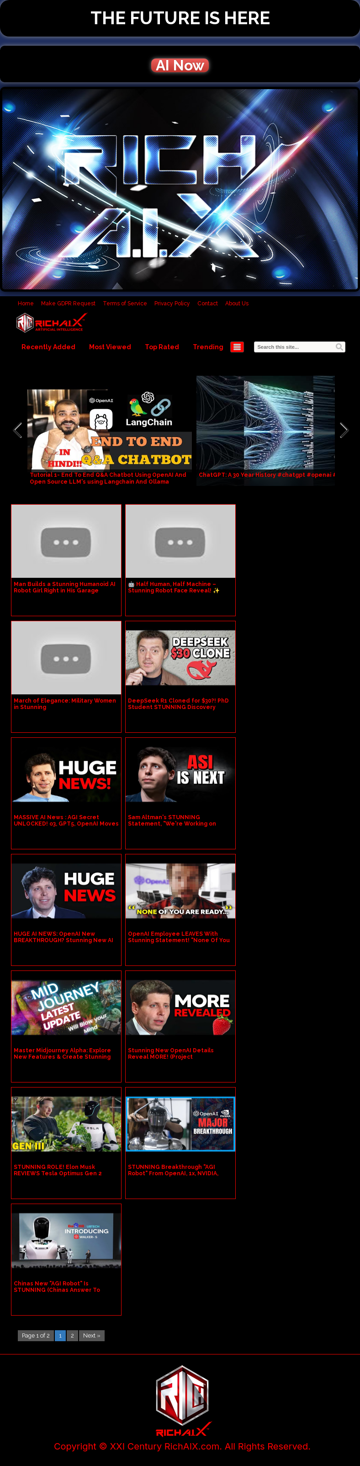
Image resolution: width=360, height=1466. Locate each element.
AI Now (180, 65)
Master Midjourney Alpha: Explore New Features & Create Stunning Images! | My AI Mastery (62, 1056)
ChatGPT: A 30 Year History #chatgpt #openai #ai (270, 475)
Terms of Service (125, 303)
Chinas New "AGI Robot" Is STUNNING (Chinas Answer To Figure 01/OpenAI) (57, 1290)
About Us (237, 303)
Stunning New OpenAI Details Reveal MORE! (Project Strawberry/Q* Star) (171, 1056)
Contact (207, 303)
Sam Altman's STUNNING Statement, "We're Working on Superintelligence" (172, 823)
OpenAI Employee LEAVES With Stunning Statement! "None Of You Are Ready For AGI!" (179, 940)
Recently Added (48, 347)
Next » (92, 1335)
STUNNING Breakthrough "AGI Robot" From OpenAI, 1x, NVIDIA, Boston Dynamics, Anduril (173, 1173)
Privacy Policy (172, 303)
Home (26, 303)
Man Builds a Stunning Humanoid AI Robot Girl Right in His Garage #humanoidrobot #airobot (65, 590)
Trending (208, 347)
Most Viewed (110, 347)
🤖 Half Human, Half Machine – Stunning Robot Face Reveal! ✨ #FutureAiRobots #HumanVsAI (174, 590)
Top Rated (162, 347)
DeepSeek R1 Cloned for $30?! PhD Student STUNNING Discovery (178, 704)
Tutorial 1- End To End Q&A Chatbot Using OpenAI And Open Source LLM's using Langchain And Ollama (108, 478)
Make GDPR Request (68, 303)
